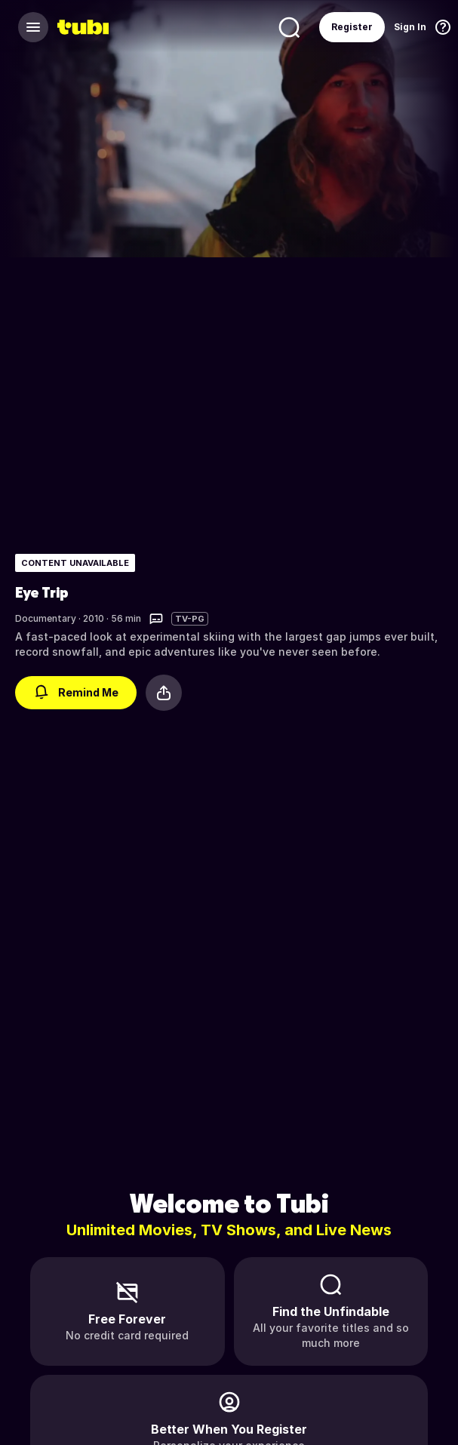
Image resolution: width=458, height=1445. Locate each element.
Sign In (410, 26)
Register (352, 26)
